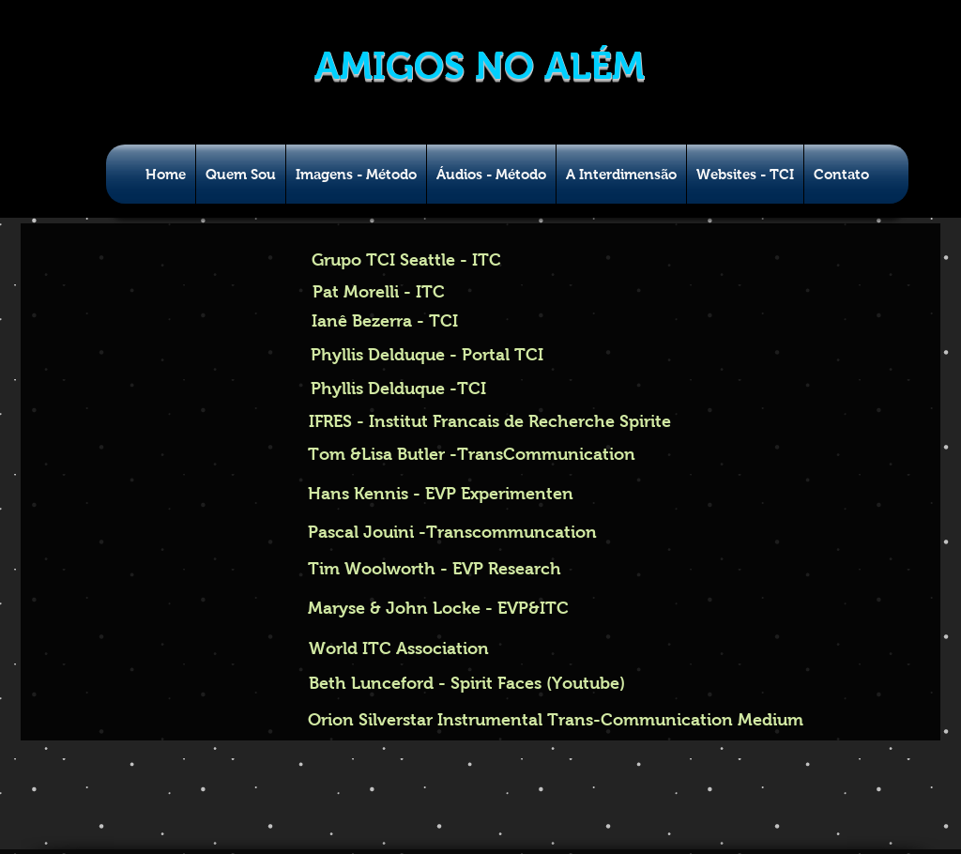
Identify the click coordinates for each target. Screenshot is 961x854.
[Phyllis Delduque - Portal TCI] (426, 356)
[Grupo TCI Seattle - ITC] (408, 261)
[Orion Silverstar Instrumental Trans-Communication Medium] (556, 720)
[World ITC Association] (398, 649)
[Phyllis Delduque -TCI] (398, 389)
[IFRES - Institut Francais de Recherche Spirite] (489, 422)
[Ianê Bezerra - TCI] (384, 321)
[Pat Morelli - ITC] (379, 293)
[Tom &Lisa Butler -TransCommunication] (471, 455)
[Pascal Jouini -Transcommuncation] (452, 533)
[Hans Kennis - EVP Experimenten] (440, 494)
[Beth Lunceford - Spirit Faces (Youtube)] (467, 683)
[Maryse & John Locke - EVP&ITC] (438, 609)
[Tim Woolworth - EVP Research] (434, 569)
